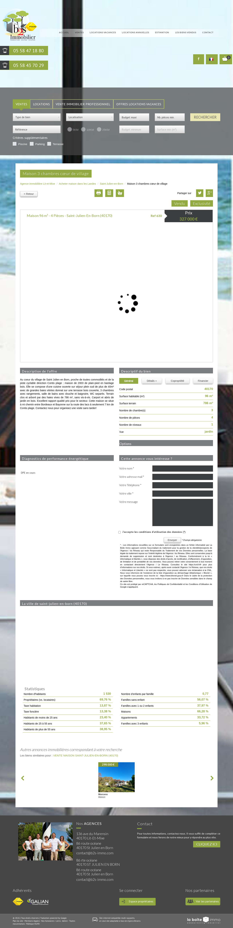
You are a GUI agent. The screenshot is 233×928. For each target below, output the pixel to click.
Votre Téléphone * (130, 485)
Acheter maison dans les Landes (77, 183)
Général (128, 380)
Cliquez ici (206, 844)
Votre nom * (126, 468)
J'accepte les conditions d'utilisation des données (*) (154, 532)
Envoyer (172, 540)
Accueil (64, 32)
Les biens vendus (185, 32)
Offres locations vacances (138, 104)
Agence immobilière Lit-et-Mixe (37, 183)
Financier (203, 380)
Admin (65, 921)
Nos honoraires (47, 921)
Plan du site (18, 921)
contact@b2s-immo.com (94, 853)
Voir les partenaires (207, 901)
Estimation (162, 32)
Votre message (128, 501)
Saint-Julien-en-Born (111, 183)
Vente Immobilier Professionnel (83, 104)
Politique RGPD (33, 924)
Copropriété (177, 380)
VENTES (21, 104)
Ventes (79, 32)
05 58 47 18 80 (28, 51)
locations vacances (103, 32)
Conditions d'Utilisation (199, 584)
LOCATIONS (41, 104)
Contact (208, 32)
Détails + (152, 380)
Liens (58, 921)
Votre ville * (126, 493)
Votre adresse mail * (131, 476)
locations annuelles (135, 32)
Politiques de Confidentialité (169, 584)
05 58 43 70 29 (28, 65)
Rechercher (205, 117)
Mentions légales (32, 921)
